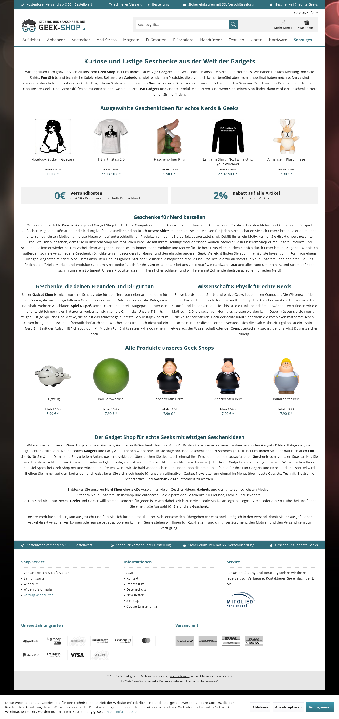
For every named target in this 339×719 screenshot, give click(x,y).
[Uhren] (256, 40)
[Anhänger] (56, 40)
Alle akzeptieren (288, 707)
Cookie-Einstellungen (143, 606)
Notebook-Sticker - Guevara (52, 159)
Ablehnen (260, 707)
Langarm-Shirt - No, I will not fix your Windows (228, 161)
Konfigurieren (320, 707)
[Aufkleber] (31, 40)
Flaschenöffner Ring (169, 159)
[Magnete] (131, 40)
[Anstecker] (80, 40)
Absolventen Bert (228, 399)
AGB (129, 572)
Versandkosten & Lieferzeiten (47, 572)
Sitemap (132, 600)
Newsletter (135, 595)
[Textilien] (236, 40)
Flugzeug (53, 399)
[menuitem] (304, 13)
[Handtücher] (211, 40)
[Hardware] (278, 40)
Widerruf (31, 584)
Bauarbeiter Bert (286, 399)
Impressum (135, 584)
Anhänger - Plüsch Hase (286, 159)
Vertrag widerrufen (39, 595)
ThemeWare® (208, 681)
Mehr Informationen (123, 711)
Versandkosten (179, 676)
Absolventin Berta (170, 399)
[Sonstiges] (303, 40)
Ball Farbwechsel (111, 399)
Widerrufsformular (38, 589)
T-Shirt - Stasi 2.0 (111, 159)
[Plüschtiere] (183, 40)
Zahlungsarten (35, 578)
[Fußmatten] (156, 40)
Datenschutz (136, 589)
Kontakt (132, 578)
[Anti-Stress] (106, 40)
